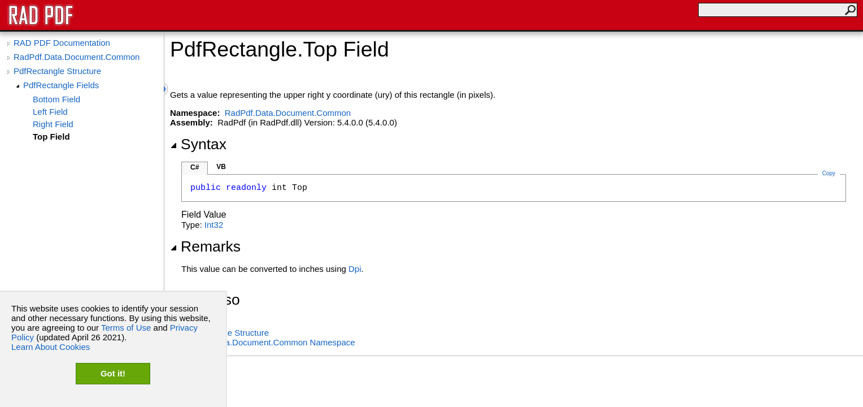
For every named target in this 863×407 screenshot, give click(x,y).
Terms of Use (126, 327)
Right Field (53, 124)
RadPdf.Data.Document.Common (77, 57)
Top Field (51, 136)
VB (221, 167)
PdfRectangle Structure (57, 71)
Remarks (205, 246)
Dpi (354, 269)
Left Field (50, 111)
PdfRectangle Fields (61, 85)
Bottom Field (56, 99)
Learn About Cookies (50, 347)
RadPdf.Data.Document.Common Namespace (268, 342)
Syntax (198, 144)
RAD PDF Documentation (62, 42)
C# (194, 167)
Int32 (213, 225)
